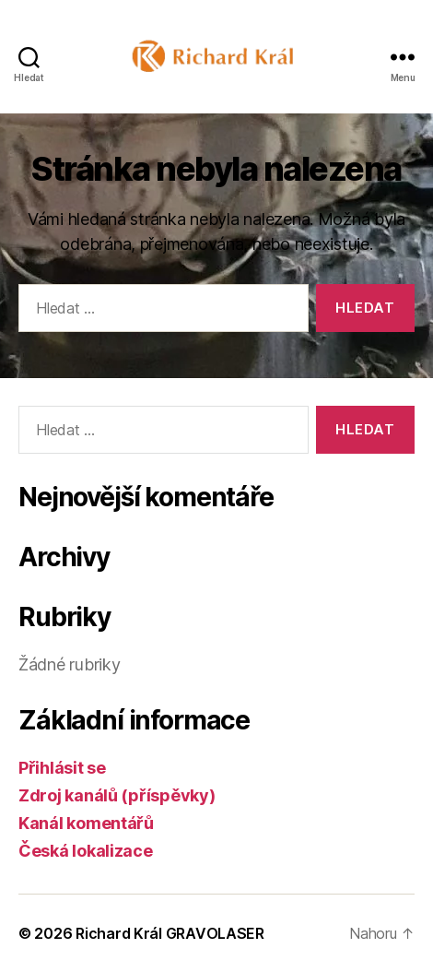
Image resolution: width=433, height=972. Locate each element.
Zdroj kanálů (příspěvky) (117, 795)
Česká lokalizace (85, 850)
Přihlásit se (62, 767)
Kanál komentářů (86, 823)
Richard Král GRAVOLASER (170, 933)
